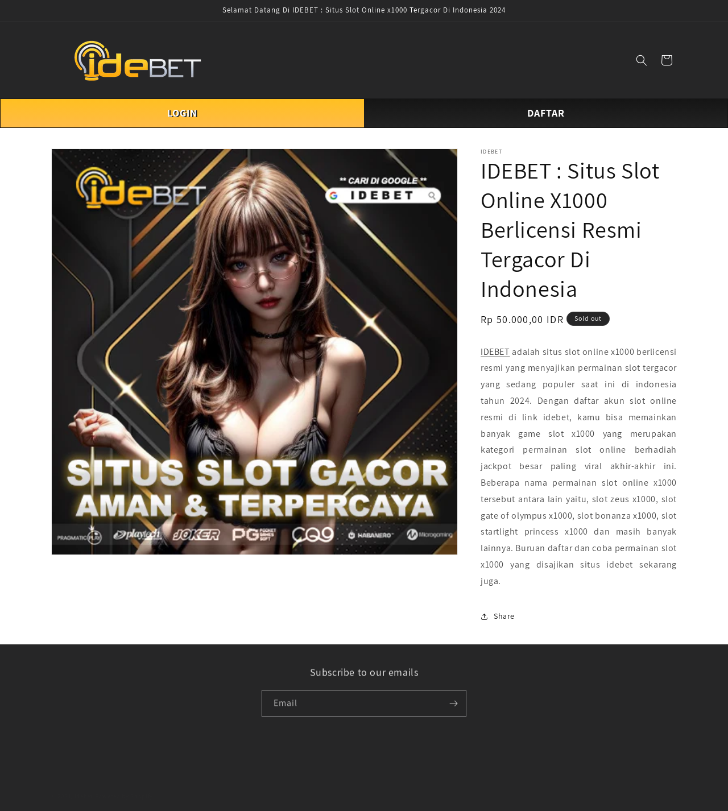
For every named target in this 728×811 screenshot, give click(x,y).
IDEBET (495, 352)
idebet (84, 788)
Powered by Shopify (124, 788)
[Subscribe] (453, 705)
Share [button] (498, 616)
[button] (641, 60)
